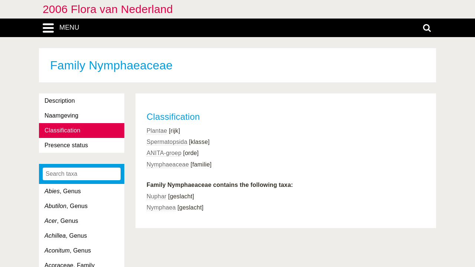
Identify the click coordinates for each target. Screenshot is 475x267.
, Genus (63, 191)
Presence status (66, 145)
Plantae (157, 131)
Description (60, 101)
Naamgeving (61, 115)
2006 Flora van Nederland (108, 9)
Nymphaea (161, 207)
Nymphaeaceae (168, 164)
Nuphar (156, 196)
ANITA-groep (164, 153)
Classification (63, 130)
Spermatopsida (167, 142)
